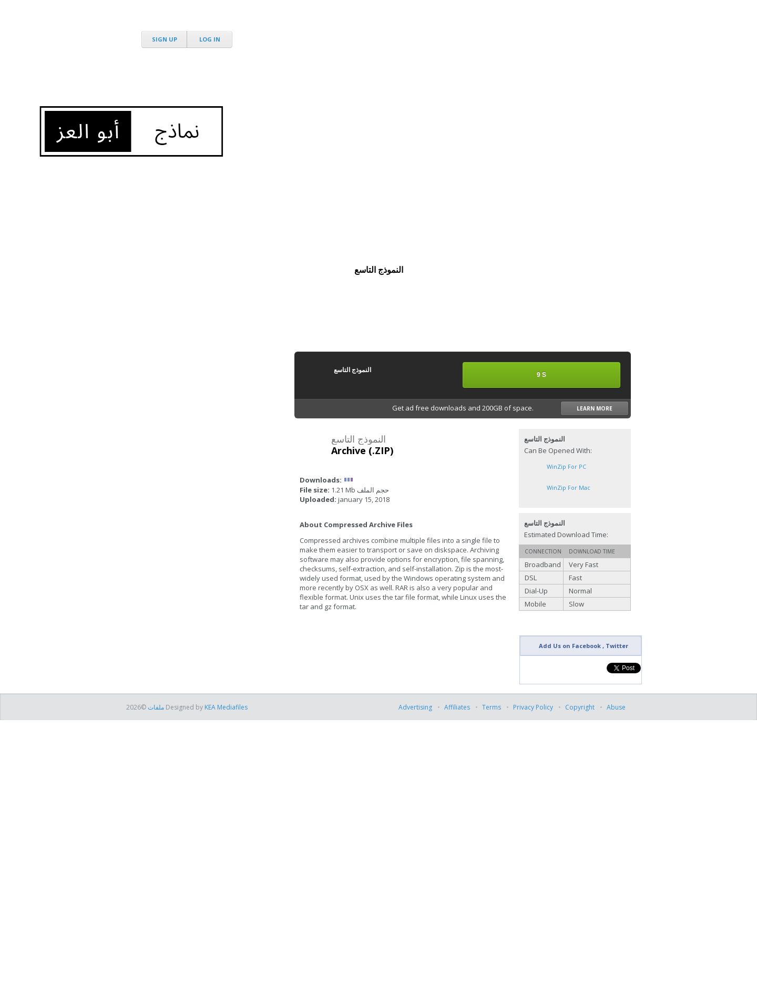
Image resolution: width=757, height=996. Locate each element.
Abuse (616, 707)
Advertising (416, 707)
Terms (491, 707)
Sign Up (164, 39)
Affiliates (457, 707)
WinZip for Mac (568, 487)
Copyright (580, 707)
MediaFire (185, 21)
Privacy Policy (533, 707)
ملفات (155, 707)
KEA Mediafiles (226, 707)
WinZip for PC (566, 466)
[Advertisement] (439, 78)
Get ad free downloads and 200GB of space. (510, 408)
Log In (209, 39)
